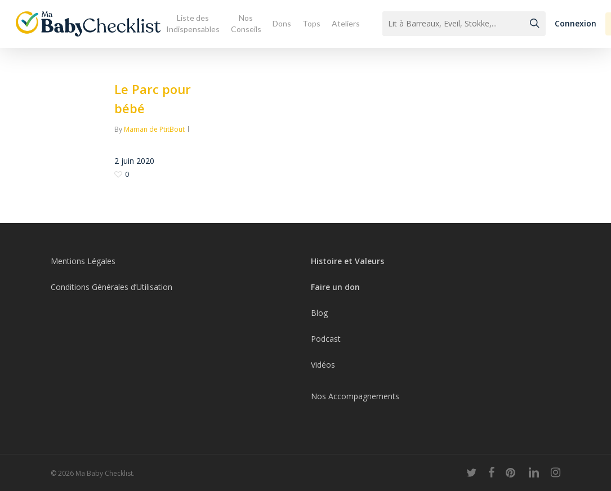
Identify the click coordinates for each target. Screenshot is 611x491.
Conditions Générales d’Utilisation (111, 287)
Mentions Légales (83, 261)
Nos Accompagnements (355, 396)
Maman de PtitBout (154, 129)
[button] (575, 23)
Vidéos (323, 364)
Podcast (326, 338)
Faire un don (335, 287)
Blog (319, 312)
